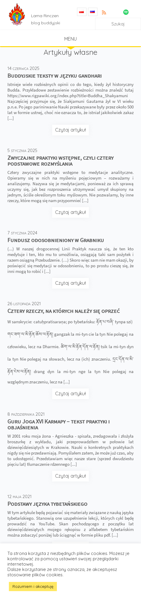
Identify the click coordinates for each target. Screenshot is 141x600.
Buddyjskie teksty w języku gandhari (54, 75)
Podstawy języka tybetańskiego (47, 503)
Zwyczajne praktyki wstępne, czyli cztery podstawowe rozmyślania (60, 160)
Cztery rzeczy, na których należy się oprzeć (63, 310)
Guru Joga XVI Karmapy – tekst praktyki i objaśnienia (58, 424)
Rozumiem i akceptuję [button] (32, 586)
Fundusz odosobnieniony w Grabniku (55, 240)
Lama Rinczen (45, 15)
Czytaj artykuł (70, 130)
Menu (70, 39)
